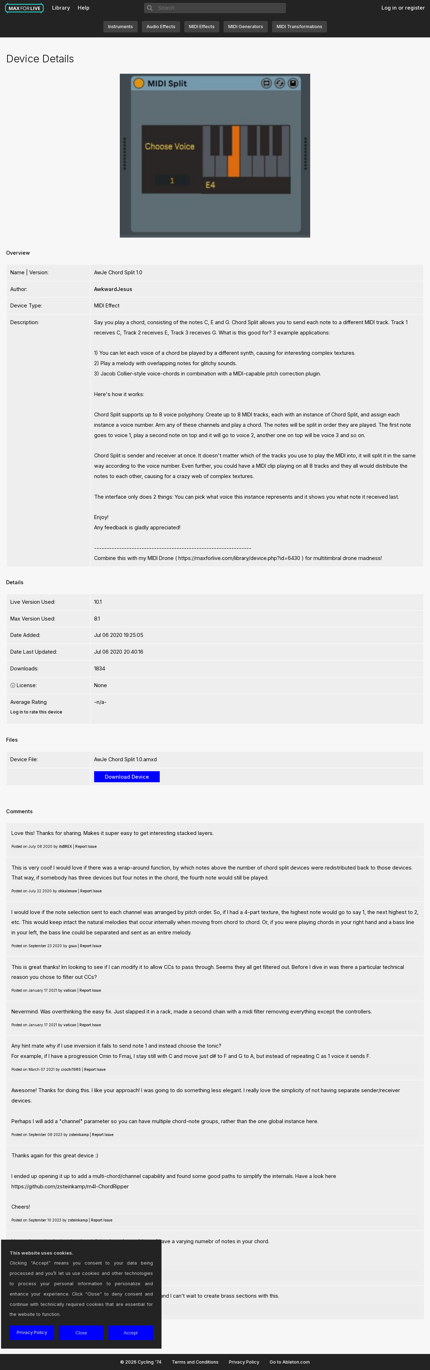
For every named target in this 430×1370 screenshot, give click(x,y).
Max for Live (24, 8)
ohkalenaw (67, 891)
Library (61, 8)
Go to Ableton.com (290, 1362)
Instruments (120, 26)
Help (83, 8)
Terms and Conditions (195, 1362)
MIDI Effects (202, 26)
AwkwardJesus (113, 289)
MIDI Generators (245, 26)
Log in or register (403, 8)
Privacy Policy (244, 1362)
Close (81, 1332)
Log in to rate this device (36, 712)
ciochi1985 (71, 1069)
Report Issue (86, 846)
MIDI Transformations (299, 26)
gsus (72, 946)
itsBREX (65, 846)
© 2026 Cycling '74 (141, 1362)
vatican (69, 990)
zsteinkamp (79, 1134)
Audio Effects (161, 26)
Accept (131, 1332)
